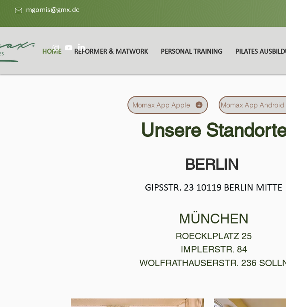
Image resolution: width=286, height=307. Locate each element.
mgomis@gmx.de (53, 10)
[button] (111, 52)
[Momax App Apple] (167, 105)
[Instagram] (56, 47)
